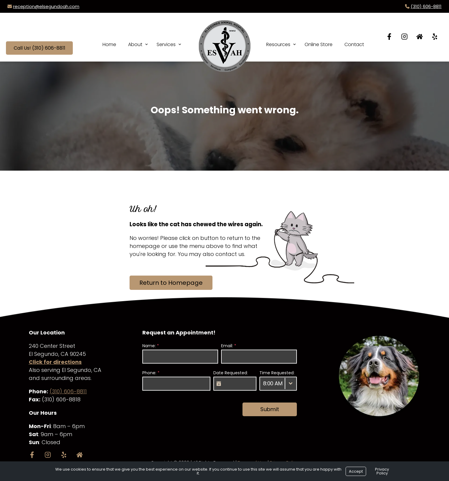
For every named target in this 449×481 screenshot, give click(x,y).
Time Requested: (276, 373)
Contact (354, 44)
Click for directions (55, 362)
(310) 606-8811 (426, 6)
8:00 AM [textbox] (273, 383)
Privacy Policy (382, 471)
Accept (356, 471)
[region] (379, 376)
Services (166, 44)
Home (109, 44)
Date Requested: (230, 373)
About (135, 44)
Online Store (319, 44)
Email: (228, 346)
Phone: (151, 373)
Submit (269, 409)
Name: (150, 346)
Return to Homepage (171, 283)
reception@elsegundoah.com (46, 6)
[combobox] (278, 383)
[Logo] (225, 40)
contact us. (230, 254)
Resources (278, 44)
